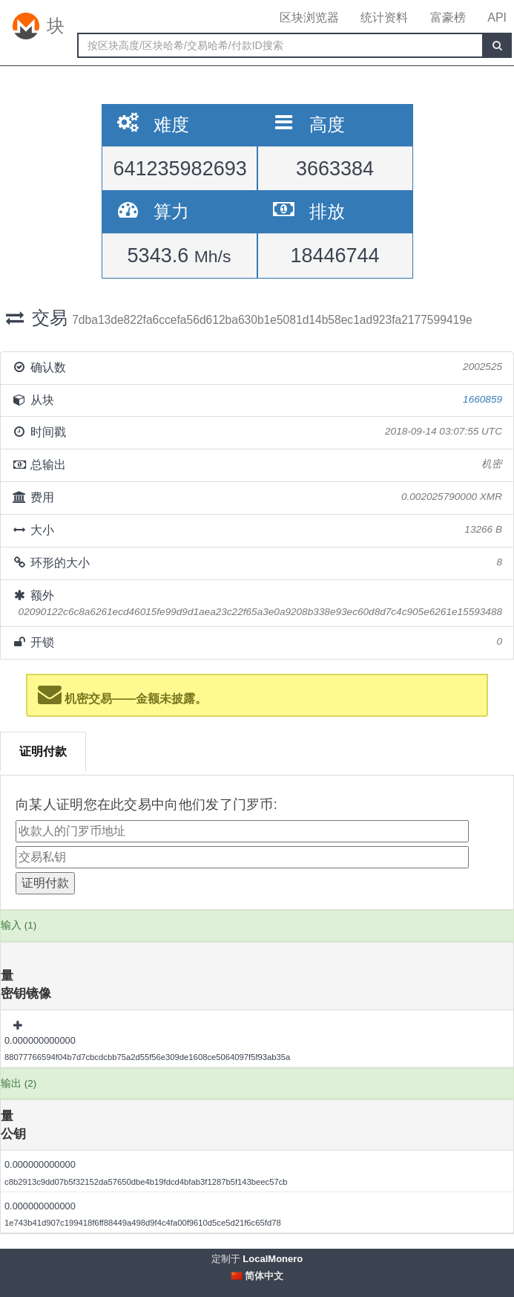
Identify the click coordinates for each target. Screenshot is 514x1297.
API (497, 17)
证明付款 (43, 751)
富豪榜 (448, 17)
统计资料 (384, 17)
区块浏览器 (309, 17)
